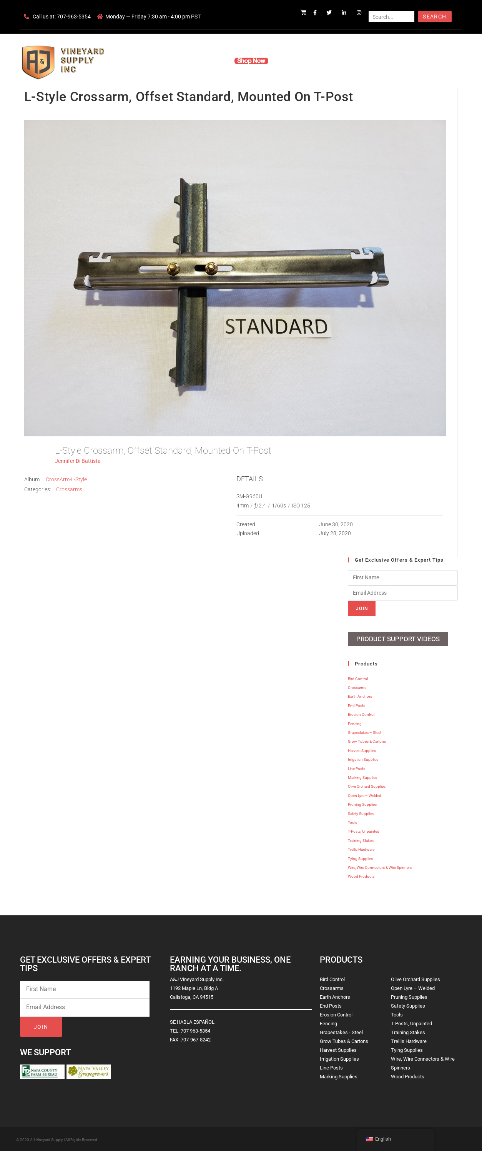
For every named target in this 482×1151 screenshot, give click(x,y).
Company (178, 61)
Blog (359, 61)
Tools (352, 821)
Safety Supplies (361, 812)
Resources (293, 61)
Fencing (355, 722)
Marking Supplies (362, 776)
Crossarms (69, 489)
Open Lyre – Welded (364, 794)
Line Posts (356, 767)
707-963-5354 (74, 16)
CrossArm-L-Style (66, 479)
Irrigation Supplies (363, 758)
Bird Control (358, 677)
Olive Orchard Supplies (367, 785)
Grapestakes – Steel (364, 731)
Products (212, 61)
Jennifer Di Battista (78, 461)
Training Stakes (361, 839)
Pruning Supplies (362, 803)
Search (434, 16)
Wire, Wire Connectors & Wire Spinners (380, 866)
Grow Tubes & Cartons (367, 740)
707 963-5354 (195, 1030)
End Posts (356, 704)
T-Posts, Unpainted (363, 830)
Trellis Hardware (361, 848)
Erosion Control (361, 713)
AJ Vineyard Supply (46, 1139)
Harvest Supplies (362, 749)
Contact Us (329, 61)
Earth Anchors (360, 696)
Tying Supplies (360, 857)
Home (148, 61)
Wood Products (361, 875)
